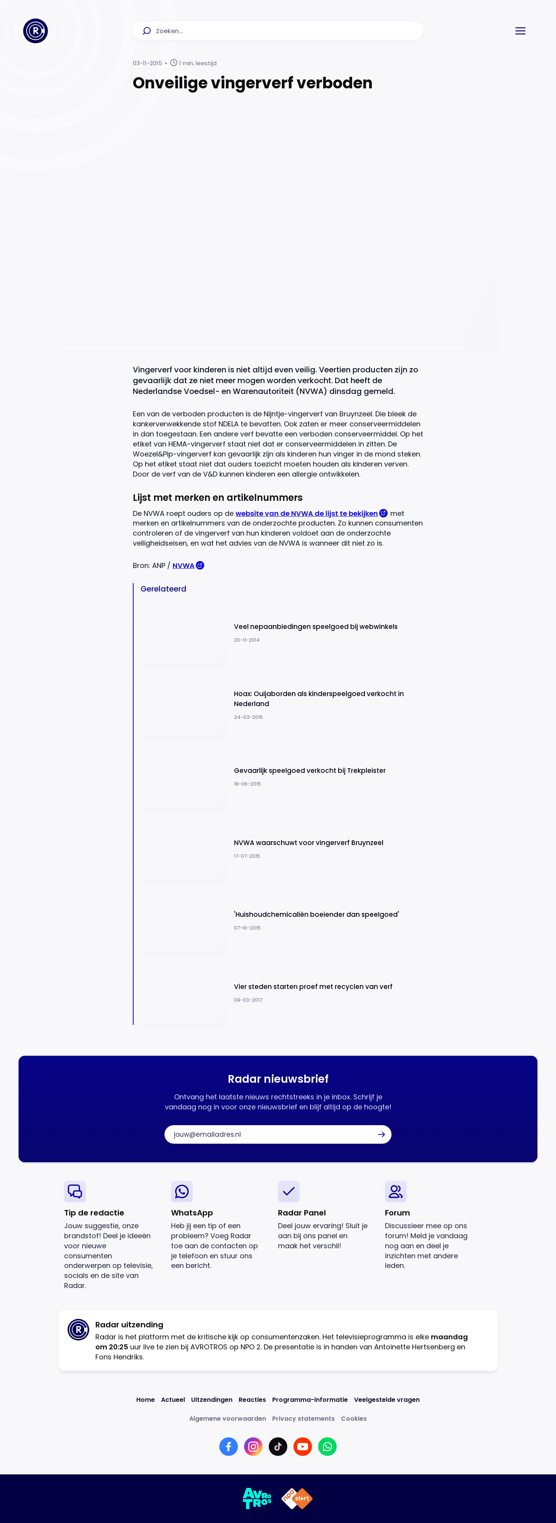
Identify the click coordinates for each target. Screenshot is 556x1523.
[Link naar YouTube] (302, 1446)
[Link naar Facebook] (228, 1446)
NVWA (184, 565)
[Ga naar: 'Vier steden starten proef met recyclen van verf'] (282, 993)
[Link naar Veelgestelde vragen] (387, 1400)
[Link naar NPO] (297, 1499)
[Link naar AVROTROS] (257, 1499)
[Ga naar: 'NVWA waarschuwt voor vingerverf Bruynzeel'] (282, 849)
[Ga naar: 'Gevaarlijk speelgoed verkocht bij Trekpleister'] (282, 777)
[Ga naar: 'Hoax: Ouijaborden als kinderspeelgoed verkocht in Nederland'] (282, 705)
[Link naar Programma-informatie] (310, 1400)
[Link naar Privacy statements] (303, 1418)
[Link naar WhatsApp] (327, 1446)
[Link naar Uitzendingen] (211, 1400)
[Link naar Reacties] (252, 1400)
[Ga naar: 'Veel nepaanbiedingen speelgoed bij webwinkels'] (282, 633)
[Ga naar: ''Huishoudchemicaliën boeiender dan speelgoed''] (282, 921)
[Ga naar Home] (35, 31)
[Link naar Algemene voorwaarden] (227, 1418)
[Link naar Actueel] (173, 1400)
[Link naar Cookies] (354, 1418)
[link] (111, 1236)
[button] (520, 31)
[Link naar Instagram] (253, 1446)
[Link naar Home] (145, 1400)
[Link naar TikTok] (278, 1446)
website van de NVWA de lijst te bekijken (307, 513)
